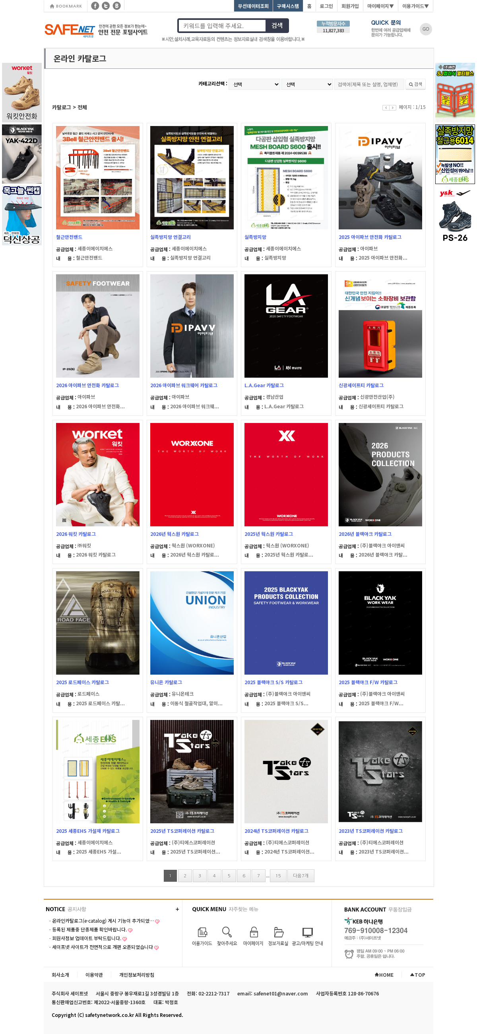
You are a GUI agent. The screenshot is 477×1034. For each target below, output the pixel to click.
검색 (415, 84)
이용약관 (94, 974)
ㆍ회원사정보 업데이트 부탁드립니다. (84, 938)
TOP (417, 974)
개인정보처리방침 (136, 974)
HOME (384, 974)
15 (278, 875)
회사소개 (60, 974)
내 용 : (66, 258)
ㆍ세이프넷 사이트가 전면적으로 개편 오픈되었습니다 (100, 946)
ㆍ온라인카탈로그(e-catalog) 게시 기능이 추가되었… (101, 920)
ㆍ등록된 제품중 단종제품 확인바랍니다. (87, 929)
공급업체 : (67, 249)
